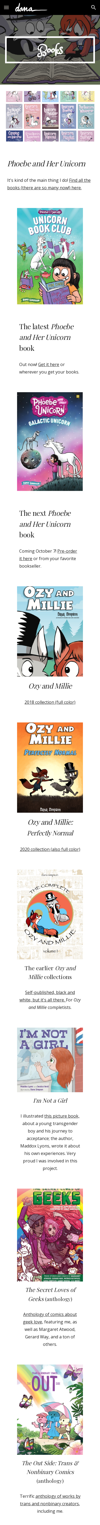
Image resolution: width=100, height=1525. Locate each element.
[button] (6, 7)
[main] (50, 49)
